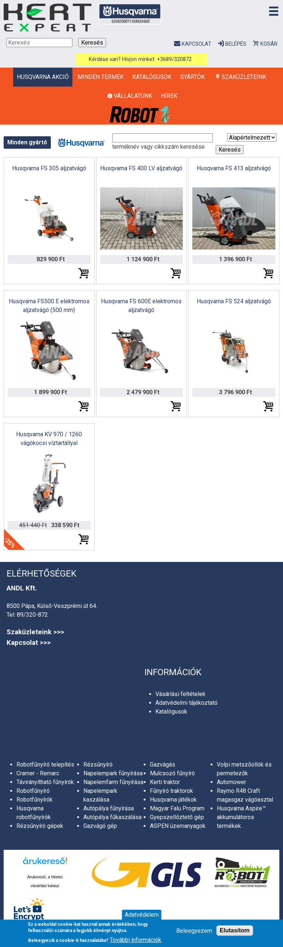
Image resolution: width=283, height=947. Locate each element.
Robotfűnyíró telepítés (45, 764)
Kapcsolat (196, 44)
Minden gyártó (27, 142)
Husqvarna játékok (173, 799)
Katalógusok (151, 76)
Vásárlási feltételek (180, 694)
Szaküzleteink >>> (35, 632)
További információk (135, 939)
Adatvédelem (142, 914)
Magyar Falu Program (177, 808)
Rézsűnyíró (98, 764)
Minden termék (101, 76)
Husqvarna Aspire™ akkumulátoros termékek (241, 817)
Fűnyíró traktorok (171, 790)
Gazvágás (162, 764)
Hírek (169, 95)
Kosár (269, 44)
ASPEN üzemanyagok (177, 825)
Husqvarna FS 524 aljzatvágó (234, 301)
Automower (231, 782)
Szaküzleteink (244, 76)
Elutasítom (235, 930)
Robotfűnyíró (33, 790)
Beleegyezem (194, 930)
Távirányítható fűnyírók (45, 782)
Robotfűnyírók (34, 799)
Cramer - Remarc (37, 773)
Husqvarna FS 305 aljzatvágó (49, 168)
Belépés (235, 44)
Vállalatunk (133, 95)
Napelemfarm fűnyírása (113, 782)
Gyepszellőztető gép (177, 817)
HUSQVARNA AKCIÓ (43, 76)
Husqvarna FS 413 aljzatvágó (234, 168)
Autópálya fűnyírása (108, 808)
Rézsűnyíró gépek (39, 825)
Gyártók (192, 76)
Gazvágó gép (100, 825)
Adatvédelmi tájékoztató (186, 702)
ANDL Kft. (22, 588)
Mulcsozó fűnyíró (172, 773)
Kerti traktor (165, 782)
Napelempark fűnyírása (113, 773)
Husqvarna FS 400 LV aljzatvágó (141, 168)
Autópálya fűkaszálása (112, 817)
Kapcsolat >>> (29, 643)
